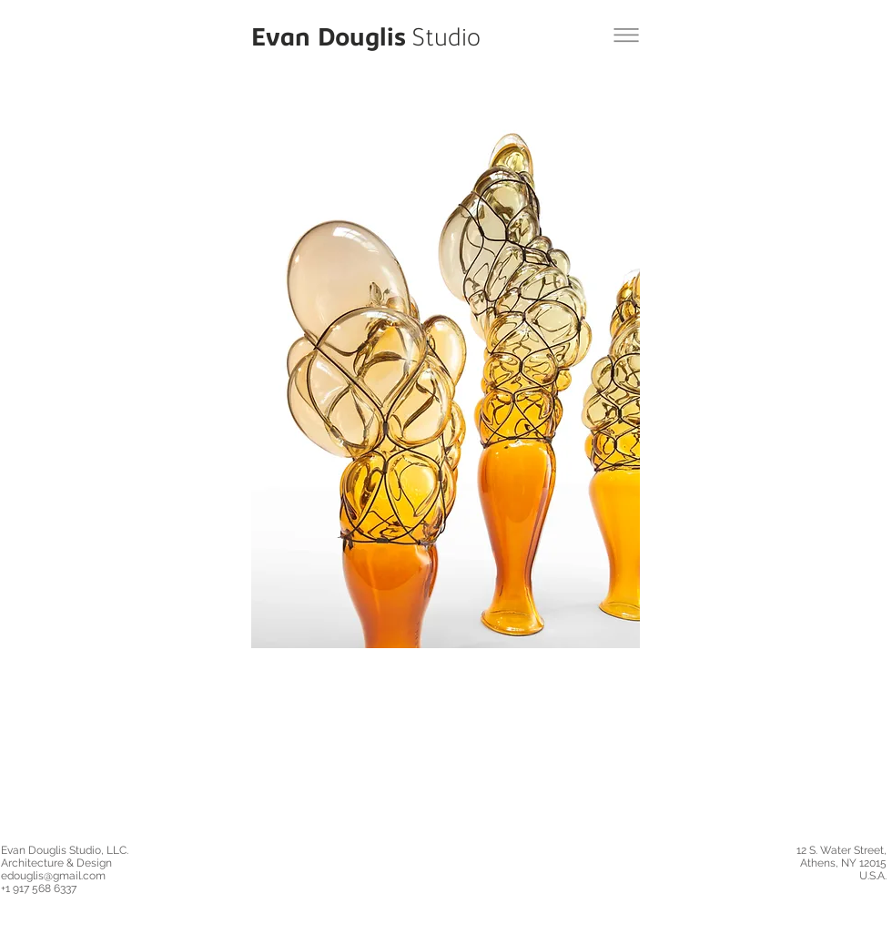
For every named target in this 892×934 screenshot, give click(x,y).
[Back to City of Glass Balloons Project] (626, 35)
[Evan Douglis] (328, 40)
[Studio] (446, 40)
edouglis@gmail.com (53, 875)
